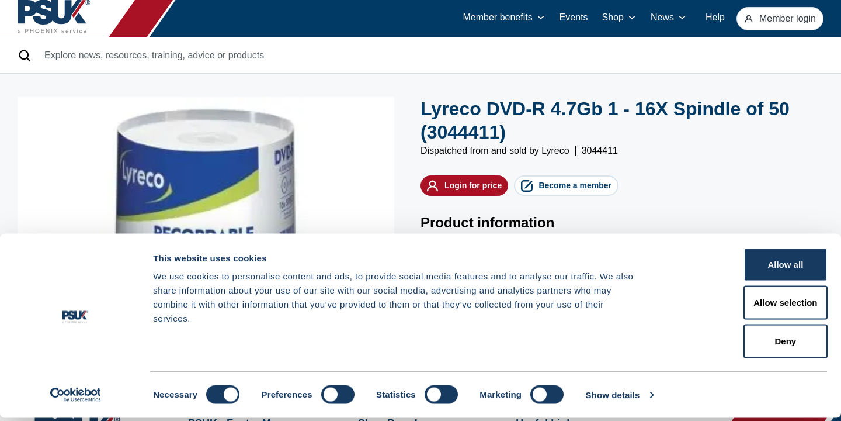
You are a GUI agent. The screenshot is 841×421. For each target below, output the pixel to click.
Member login (773, 18)
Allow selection (743, 306)
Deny (744, 344)
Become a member (612, 189)
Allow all (744, 267)
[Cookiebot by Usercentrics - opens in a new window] (76, 398)
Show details (613, 398)
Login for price (479, 189)
